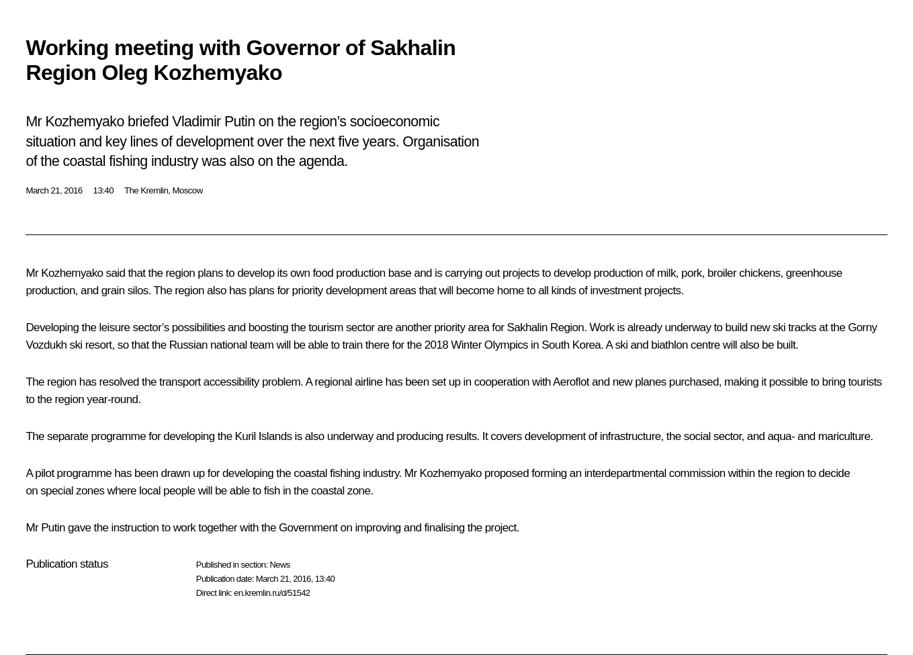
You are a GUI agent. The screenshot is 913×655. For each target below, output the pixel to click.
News (279, 565)
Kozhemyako (72, 273)
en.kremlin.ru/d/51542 (272, 593)
